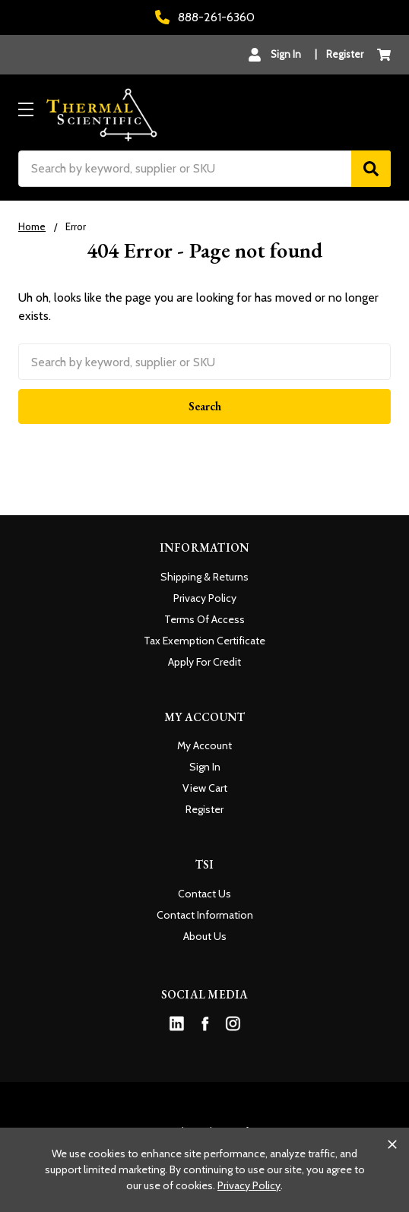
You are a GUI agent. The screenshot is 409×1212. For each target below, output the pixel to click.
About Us (205, 936)
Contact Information (205, 915)
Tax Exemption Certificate (204, 640)
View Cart (204, 788)
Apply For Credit (204, 662)
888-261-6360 (205, 17)
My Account (204, 745)
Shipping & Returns (204, 577)
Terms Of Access (204, 619)
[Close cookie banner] (392, 1144)
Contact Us (204, 893)
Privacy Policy (204, 598)
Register (344, 54)
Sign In (204, 767)
